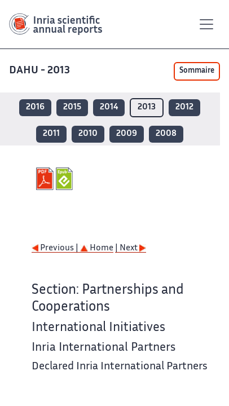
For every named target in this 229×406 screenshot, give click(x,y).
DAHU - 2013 (40, 71)
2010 (88, 134)
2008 (166, 134)
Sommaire (196, 71)
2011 (51, 134)
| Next (130, 248)
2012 (184, 107)
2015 (72, 107)
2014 (109, 107)
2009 (126, 134)
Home (96, 248)
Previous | (56, 248)
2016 (35, 107)
